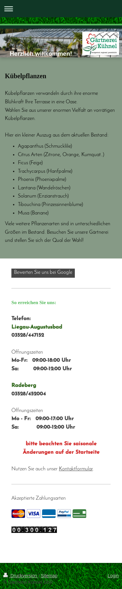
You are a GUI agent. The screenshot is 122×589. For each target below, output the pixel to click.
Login (113, 575)
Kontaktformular (76, 469)
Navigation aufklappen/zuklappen (61, 9)
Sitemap (49, 575)
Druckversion (20, 575)
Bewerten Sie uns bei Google (43, 272)
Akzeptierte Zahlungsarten (38, 498)
